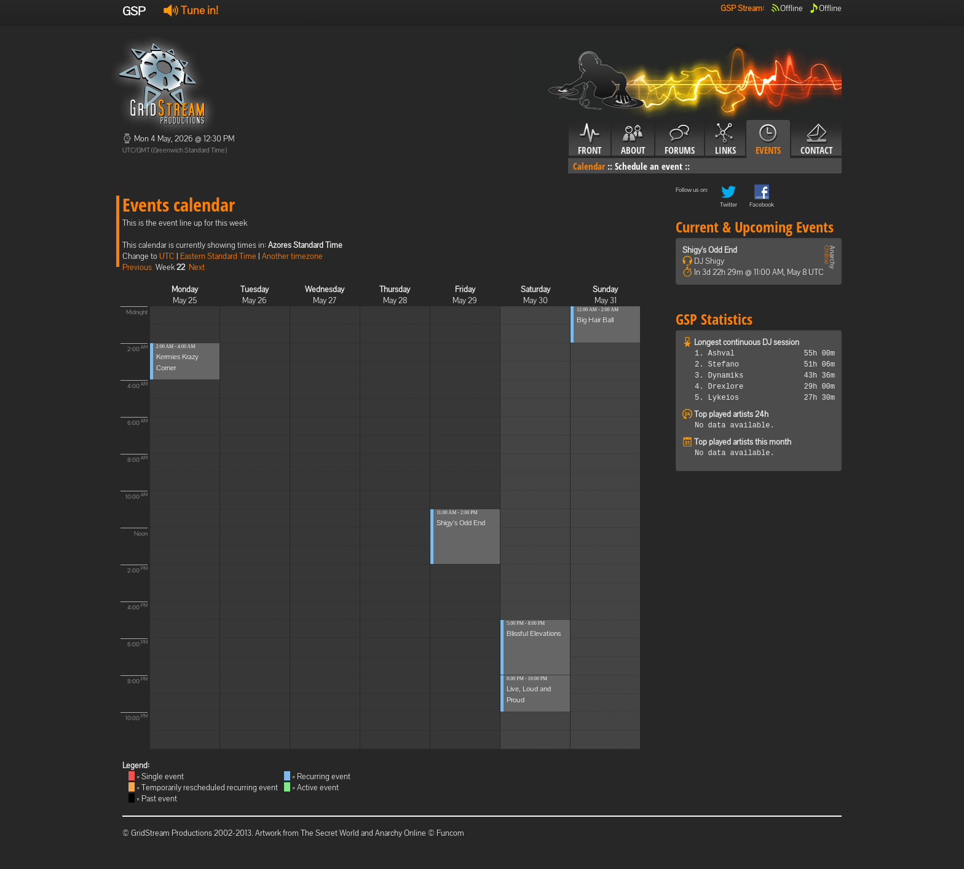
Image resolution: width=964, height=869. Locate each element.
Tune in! (191, 10)
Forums (680, 139)
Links (725, 139)
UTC (167, 256)
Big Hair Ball (595, 320)
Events (768, 139)
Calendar (589, 166)
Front (589, 139)
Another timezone (292, 256)
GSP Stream (741, 8)
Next (197, 267)
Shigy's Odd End (461, 523)
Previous (137, 267)
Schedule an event (648, 166)
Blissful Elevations (534, 633)
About (633, 139)
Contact (816, 139)
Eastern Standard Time (218, 256)
